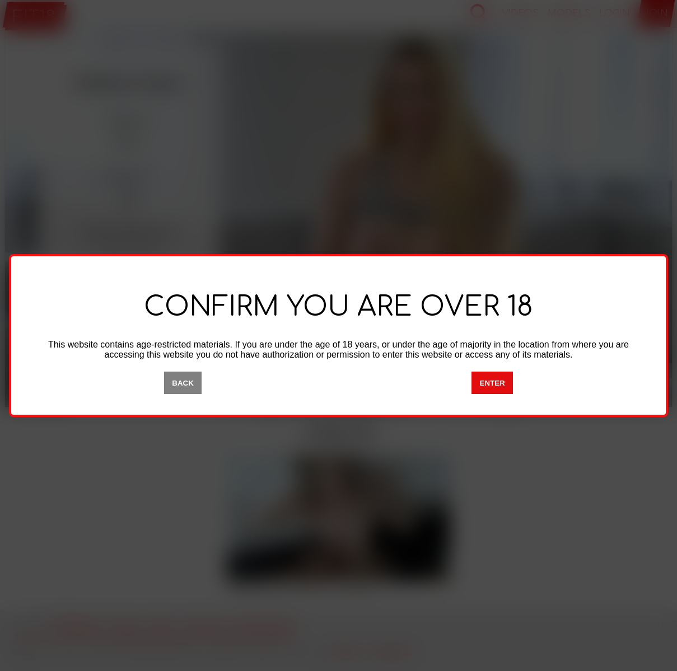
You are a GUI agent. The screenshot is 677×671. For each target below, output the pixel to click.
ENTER (492, 383)
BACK (183, 383)
